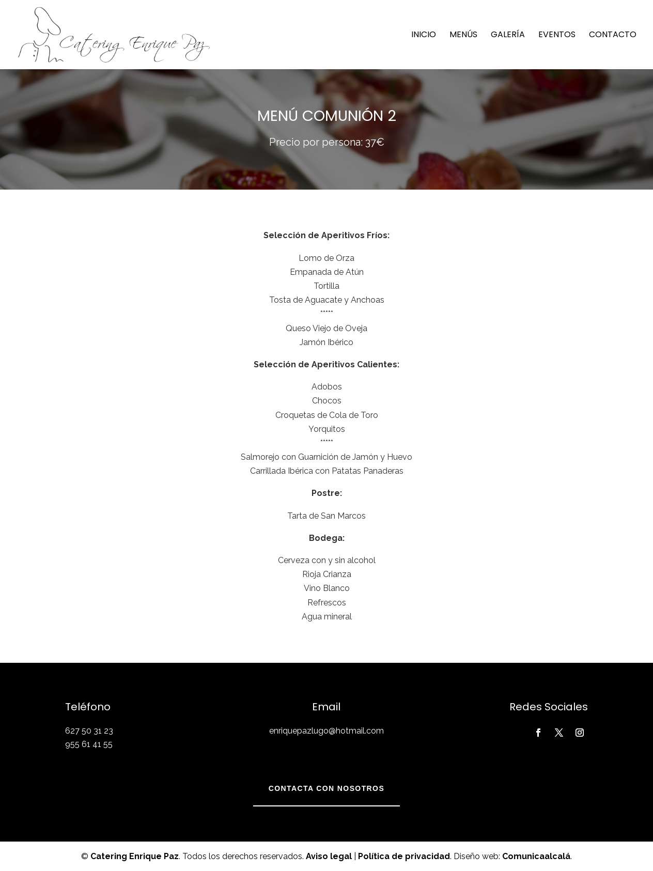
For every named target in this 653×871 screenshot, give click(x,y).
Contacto (612, 35)
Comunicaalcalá (536, 856)
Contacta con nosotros (326, 788)
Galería (508, 35)
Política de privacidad (404, 856)
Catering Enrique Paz (134, 856)
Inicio (423, 35)
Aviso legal (329, 856)
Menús (463, 35)
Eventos (557, 35)
